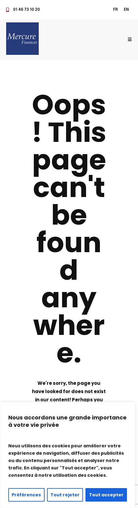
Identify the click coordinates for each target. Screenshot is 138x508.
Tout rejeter (65, 495)
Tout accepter (106, 495)
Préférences (26, 495)
